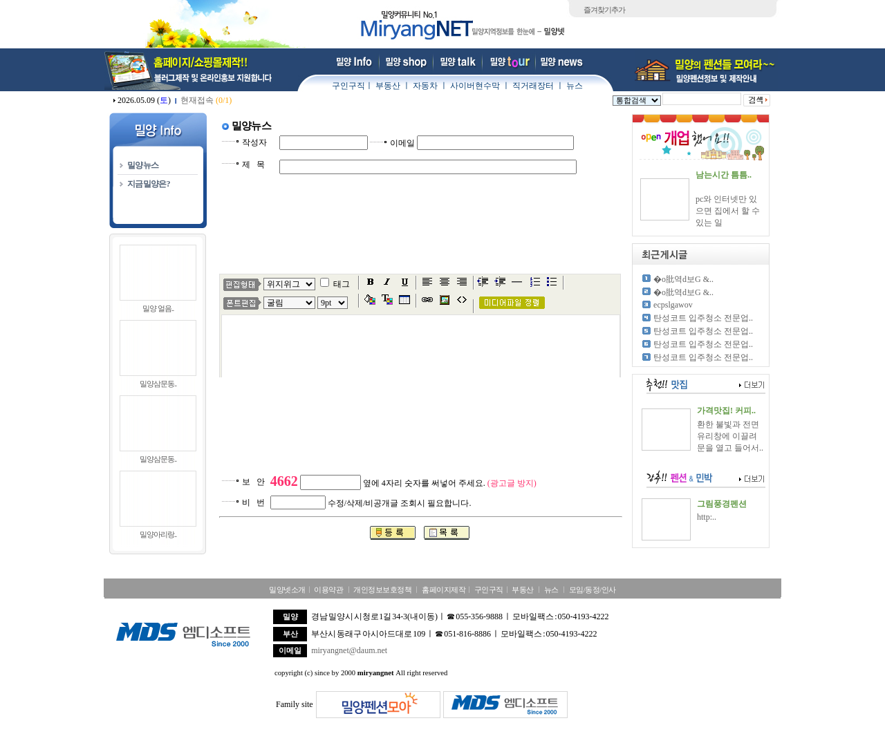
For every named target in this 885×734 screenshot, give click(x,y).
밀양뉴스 (142, 165)
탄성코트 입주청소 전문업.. (703, 318)
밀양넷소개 (287, 589)
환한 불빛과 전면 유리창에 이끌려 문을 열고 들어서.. (730, 436)
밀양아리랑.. (158, 534)
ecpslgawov (673, 305)
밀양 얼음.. (158, 308)
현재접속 (206, 100)
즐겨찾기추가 (604, 10)
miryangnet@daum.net (349, 650)
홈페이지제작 (443, 589)
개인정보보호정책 (382, 589)
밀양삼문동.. (158, 383)
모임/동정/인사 (592, 589)
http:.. (706, 517)
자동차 (425, 86)
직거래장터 (533, 86)
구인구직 (348, 86)
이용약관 (328, 589)
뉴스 (574, 86)
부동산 (387, 86)
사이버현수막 (475, 86)
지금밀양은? (148, 184)
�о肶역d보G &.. (683, 279)
